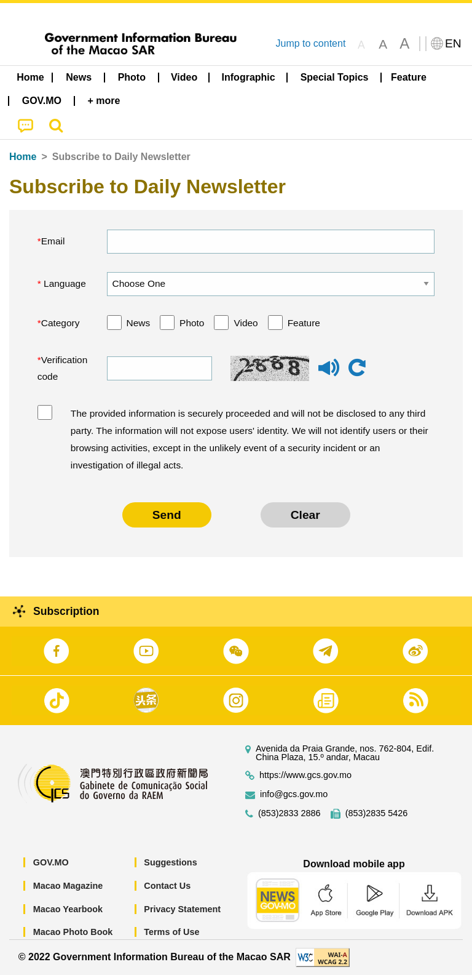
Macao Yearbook (68, 909)
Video (246, 323)
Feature (304, 323)
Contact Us (167, 886)
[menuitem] (79, 77)
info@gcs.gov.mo (294, 794)
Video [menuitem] (184, 77)
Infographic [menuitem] (248, 77)
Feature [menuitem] (409, 77)
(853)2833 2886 (289, 813)
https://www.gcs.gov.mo (305, 775)
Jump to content (310, 43)
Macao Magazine (68, 886)
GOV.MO (51, 862)
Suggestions (170, 862)
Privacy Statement (182, 909)
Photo (191, 323)
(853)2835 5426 (376, 813)
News (139, 323)
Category (60, 323)
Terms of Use (171, 932)
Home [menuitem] (30, 77)
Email (53, 241)
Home (22, 156)
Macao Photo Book (73, 932)
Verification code (62, 368)
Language (63, 283)
